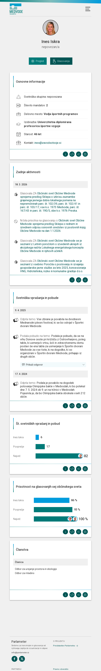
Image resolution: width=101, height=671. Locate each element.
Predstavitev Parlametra (64, 646)
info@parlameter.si (20, 652)
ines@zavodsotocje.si (47, 142)
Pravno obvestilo (60, 669)
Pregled (40, 61)
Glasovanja (63, 61)
